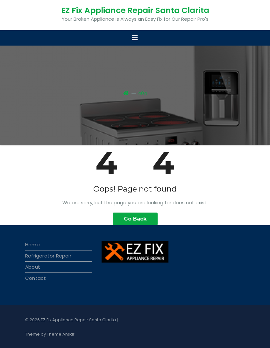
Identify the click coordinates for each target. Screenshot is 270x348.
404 (142, 93)
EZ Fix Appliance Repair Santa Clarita (135, 10)
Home (32, 244)
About (32, 267)
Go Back (135, 219)
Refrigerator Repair (48, 255)
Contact (35, 278)
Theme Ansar (61, 334)
